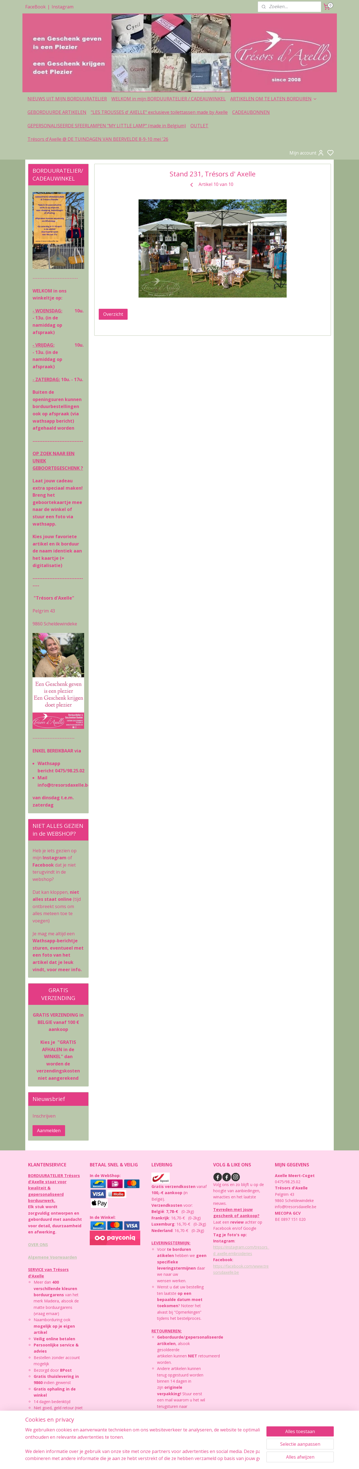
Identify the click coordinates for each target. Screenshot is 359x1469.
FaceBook (35, 7)
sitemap (205, 1459)
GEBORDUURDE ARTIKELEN (56, 112)
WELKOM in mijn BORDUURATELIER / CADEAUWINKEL (168, 99)
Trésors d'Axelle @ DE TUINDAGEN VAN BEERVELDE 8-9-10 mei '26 (97, 139)
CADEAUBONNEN (251, 112)
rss (217, 1459)
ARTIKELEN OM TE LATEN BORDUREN (273, 99)
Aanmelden (49, 1130)
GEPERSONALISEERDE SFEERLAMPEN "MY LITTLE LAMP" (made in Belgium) (106, 126)
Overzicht (113, 314)
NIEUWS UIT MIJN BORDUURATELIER (67, 99)
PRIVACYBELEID (45, 1427)
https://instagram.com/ (234, 1247)
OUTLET (199, 126)
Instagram (62, 7)
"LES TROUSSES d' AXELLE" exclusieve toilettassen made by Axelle (159, 112)
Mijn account (306, 152)
